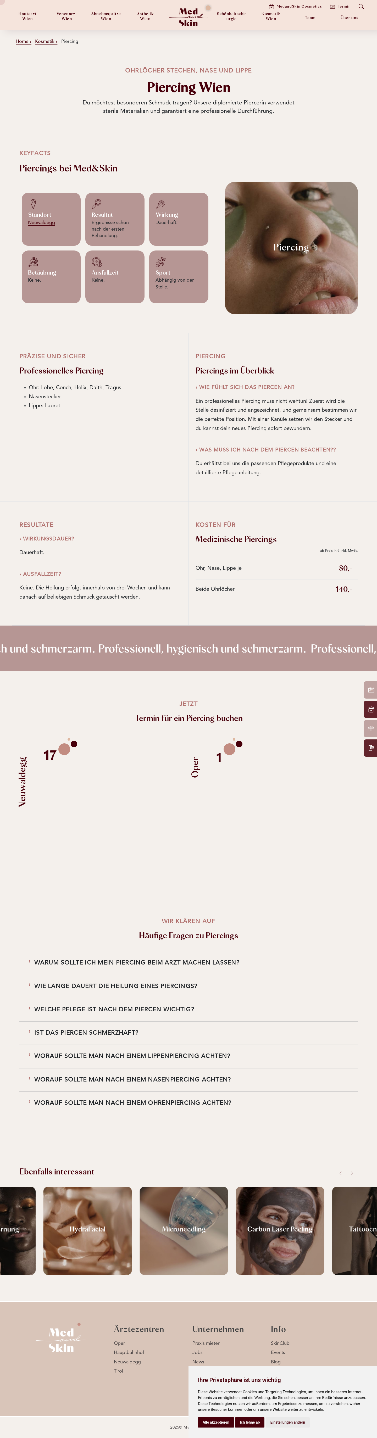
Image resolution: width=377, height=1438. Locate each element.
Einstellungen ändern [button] (287, 1422)
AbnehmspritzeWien (106, 16)
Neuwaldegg (41, 222)
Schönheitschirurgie (231, 16)
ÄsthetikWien (145, 16)
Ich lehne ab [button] (250, 1422)
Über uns (349, 18)
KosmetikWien (271, 16)
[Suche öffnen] (361, 6)
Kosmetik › (46, 41)
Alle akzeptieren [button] (216, 1422)
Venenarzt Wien (67, 16)
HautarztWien (27, 16)
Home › (23, 41)
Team (310, 18)
